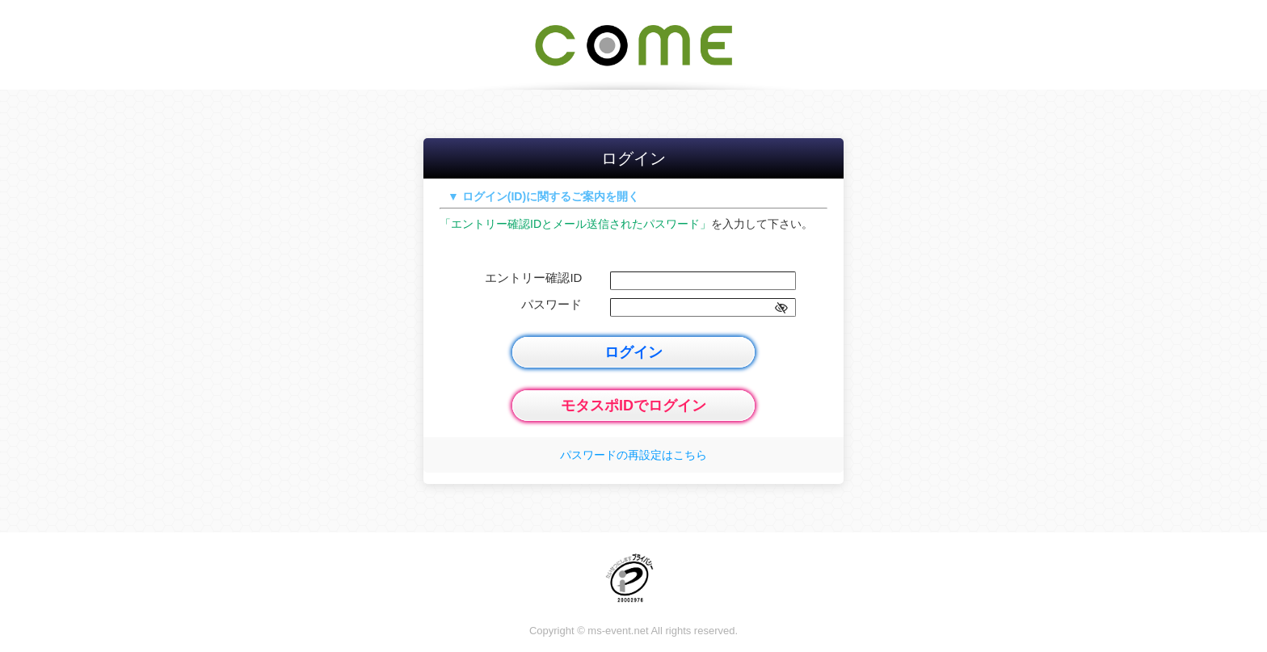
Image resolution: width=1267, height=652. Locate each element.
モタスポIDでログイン (633, 406)
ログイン (633, 352)
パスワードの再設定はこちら (633, 454)
